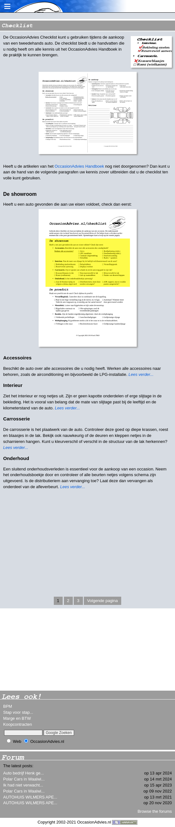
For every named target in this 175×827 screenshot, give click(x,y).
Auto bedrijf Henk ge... (23, 773)
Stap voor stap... (18, 712)
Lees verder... (140, 374)
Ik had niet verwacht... (23, 785)
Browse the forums (155, 811)
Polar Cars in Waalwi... (24, 779)
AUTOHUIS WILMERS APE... (30, 797)
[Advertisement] (47, 649)
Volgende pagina (102, 600)
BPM (7, 706)
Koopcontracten (17, 724)
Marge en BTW (17, 718)
